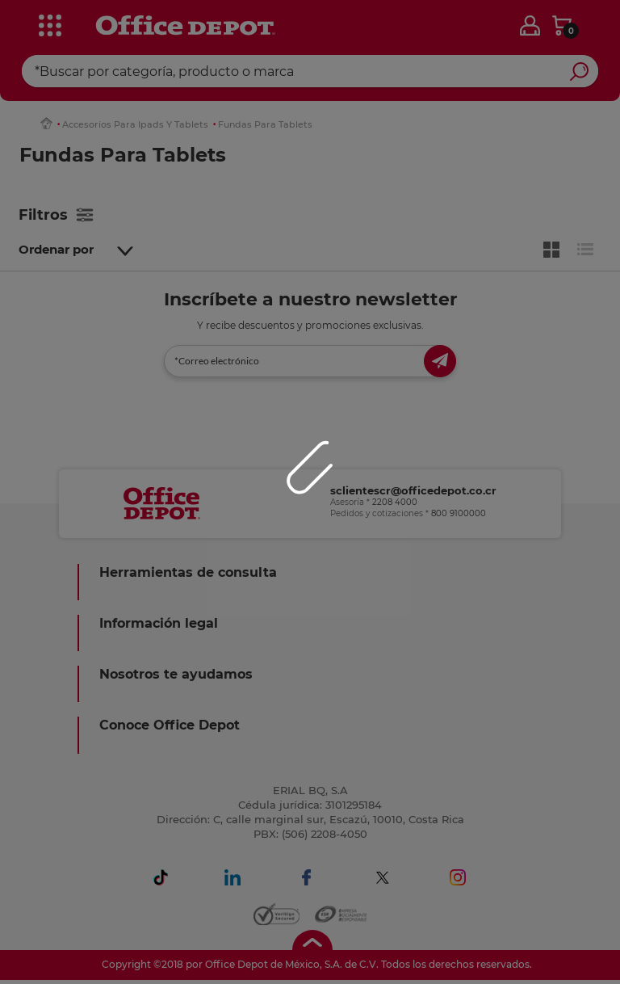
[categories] (49, 23)
